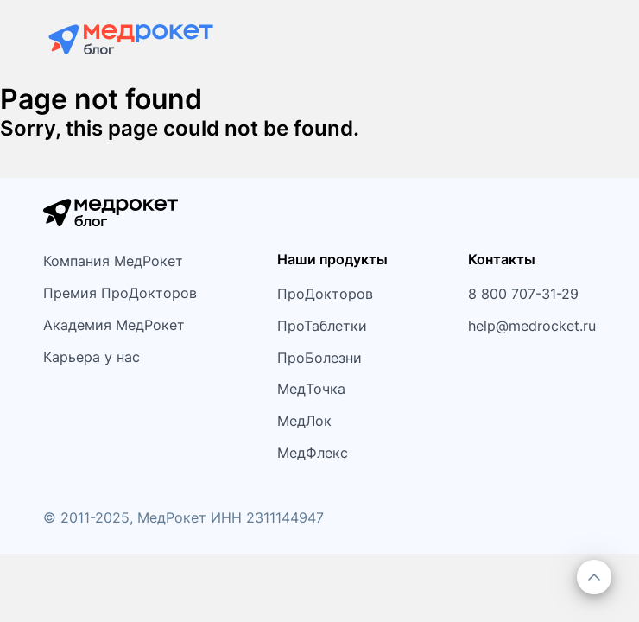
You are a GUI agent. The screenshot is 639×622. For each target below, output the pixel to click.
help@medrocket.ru (532, 325)
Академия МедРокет (114, 324)
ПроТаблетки (322, 325)
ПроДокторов (325, 293)
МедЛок (304, 420)
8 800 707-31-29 (523, 293)
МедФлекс (312, 452)
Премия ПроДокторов (120, 292)
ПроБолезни (319, 357)
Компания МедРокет (113, 261)
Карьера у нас (91, 356)
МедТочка (311, 388)
